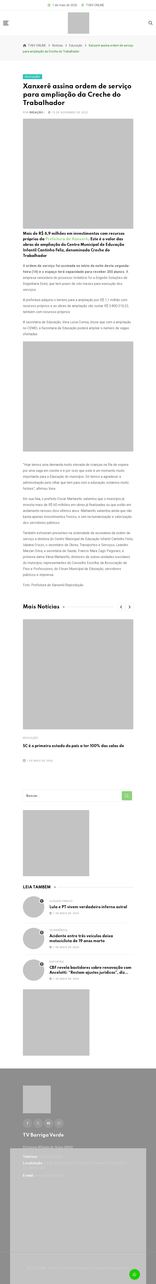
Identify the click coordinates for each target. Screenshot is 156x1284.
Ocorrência (58, 930)
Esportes (56, 961)
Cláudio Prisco (61, 901)
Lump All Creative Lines (111, 1268)
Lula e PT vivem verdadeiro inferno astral (88, 907)
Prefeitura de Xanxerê (66, 239)
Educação (30, 737)
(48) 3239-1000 (50, 1157)
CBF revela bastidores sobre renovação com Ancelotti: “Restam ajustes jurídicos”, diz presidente (90, 972)
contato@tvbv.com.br (49, 1175)
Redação (36, 112)
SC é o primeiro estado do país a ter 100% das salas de (73, 746)
